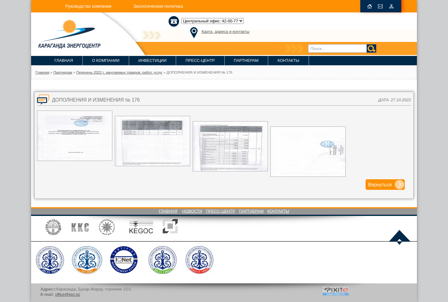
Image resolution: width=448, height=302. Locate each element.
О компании (105, 60)
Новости (192, 211)
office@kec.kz (67, 294)
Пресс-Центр (200, 60)
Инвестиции (152, 60)
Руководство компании (88, 6)
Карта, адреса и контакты (226, 31)
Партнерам (246, 60)
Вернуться (380, 184)
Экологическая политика (158, 6)
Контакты (288, 60)
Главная (63, 60)
